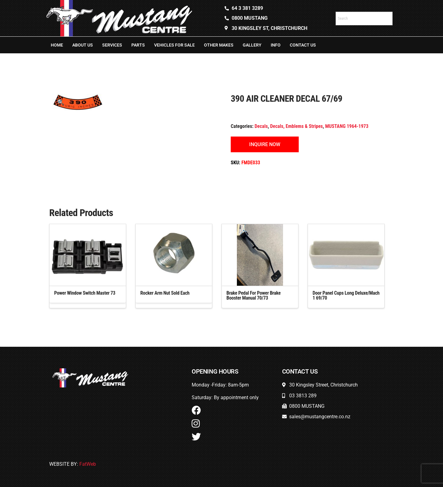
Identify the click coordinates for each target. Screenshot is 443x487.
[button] (60, 102)
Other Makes (218, 45)
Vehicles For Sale (174, 45)
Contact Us (303, 45)
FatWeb (87, 464)
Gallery (252, 45)
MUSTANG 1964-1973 (347, 126)
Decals (261, 126)
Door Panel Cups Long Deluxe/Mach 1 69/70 (346, 295)
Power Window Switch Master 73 (84, 293)
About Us (82, 45)
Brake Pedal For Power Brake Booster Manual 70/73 (253, 295)
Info (276, 45)
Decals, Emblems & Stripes (296, 126)
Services (112, 45)
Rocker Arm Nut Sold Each (165, 293)
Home (57, 45)
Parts (138, 45)
